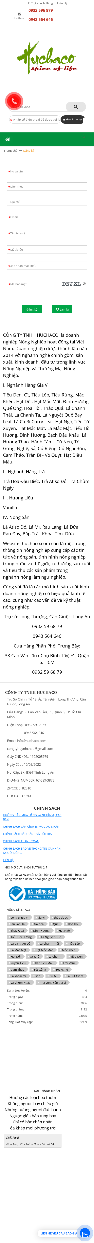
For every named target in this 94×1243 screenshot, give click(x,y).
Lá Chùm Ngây (20, 982)
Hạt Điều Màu (44, 963)
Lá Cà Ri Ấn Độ (20, 943)
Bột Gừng (40, 969)
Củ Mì (53, 976)
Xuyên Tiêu (18, 963)
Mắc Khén (69, 950)
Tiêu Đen (77, 956)
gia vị (41, 917)
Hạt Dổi (16, 956)
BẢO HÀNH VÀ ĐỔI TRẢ (36, 834)
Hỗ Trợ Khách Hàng (40, 3)
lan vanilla (18, 924)
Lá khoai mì (18, 976)
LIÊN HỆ (8, 860)
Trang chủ (11, 151)
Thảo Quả (17, 930)
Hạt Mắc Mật (44, 950)
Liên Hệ (62, 3)
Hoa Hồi (73, 924)
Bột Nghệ (61, 969)
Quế (56, 924)
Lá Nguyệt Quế (51, 937)
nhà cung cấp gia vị (53, 982)
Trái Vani (69, 963)
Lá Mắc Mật (18, 950)
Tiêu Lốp (74, 943)
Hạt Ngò (64, 930)
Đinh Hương (41, 930)
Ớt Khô (34, 956)
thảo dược (61, 917)
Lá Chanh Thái (49, 943)
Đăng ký (28, 151)
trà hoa (39, 924)
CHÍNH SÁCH (12, 848)
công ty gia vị (19, 917)
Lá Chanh (55, 956)
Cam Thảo (17, 969)
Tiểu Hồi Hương (21, 937)
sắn (37, 976)
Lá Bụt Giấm (75, 976)
